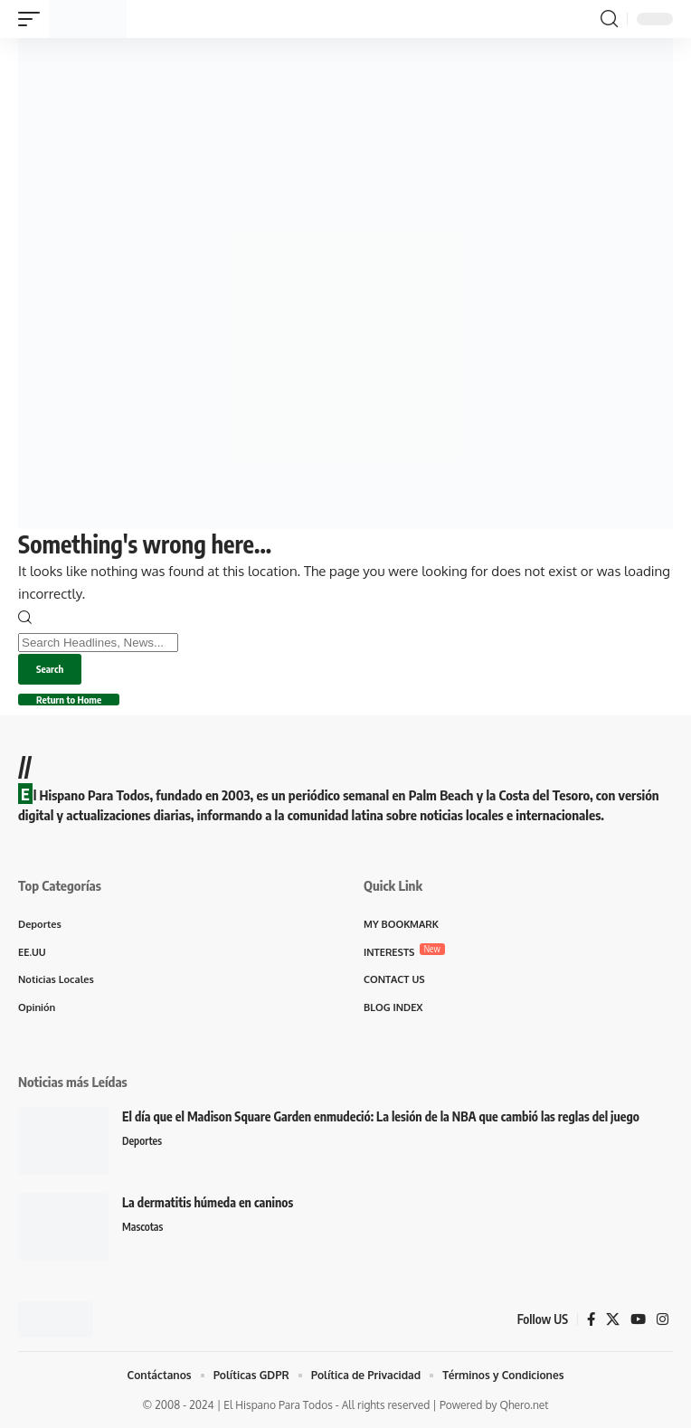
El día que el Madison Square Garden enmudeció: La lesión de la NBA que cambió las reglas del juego (380, 1116)
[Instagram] (662, 1319)
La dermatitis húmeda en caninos (207, 1202)
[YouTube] (638, 1319)
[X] (612, 1319)
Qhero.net (523, 1405)
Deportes (142, 1141)
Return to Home (68, 699)
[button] (33, 19)
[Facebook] (591, 1319)
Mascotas (142, 1227)
